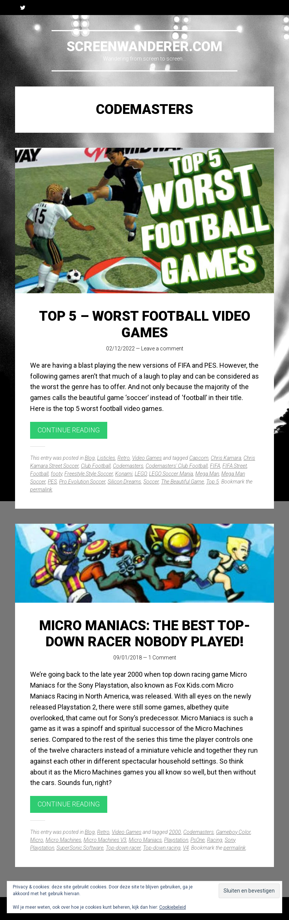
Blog (90, 458)
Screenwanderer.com (144, 47)
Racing (214, 840)
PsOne (197, 840)
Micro (36, 840)
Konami (123, 474)
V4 (186, 848)
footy (56, 474)
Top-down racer (123, 848)
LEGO (141, 474)
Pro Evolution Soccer (82, 482)
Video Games (147, 458)
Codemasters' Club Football (177, 466)
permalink (41, 490)
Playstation (176, 840)
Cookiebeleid (172, 907)
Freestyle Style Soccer (88, 474)
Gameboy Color (233, 832)
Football (39, 474)
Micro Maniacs (145, 840)
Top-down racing (162, 848)
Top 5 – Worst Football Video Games (144, 324)
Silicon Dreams (124, 482)
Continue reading (69, 430)
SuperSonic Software (79, 848)
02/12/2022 (120, 349)
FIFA (215, 466)
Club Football (96, 466)
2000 (175, 832)
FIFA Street (234, 466)
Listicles (106, 458)
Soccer (151, 482)
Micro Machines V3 (105, 840)
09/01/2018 (127, 658)
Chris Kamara (226, 458)
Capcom (198, 458)
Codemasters (128, 466)
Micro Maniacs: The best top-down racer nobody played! (144, 634)
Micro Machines (63, 840)
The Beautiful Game (182, 482)
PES (52, 482)
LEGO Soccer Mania (171, 474)
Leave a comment (162, 349)
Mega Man (207, 474)
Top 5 (212, 482)
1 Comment (162, 658)
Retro (123, 458)
